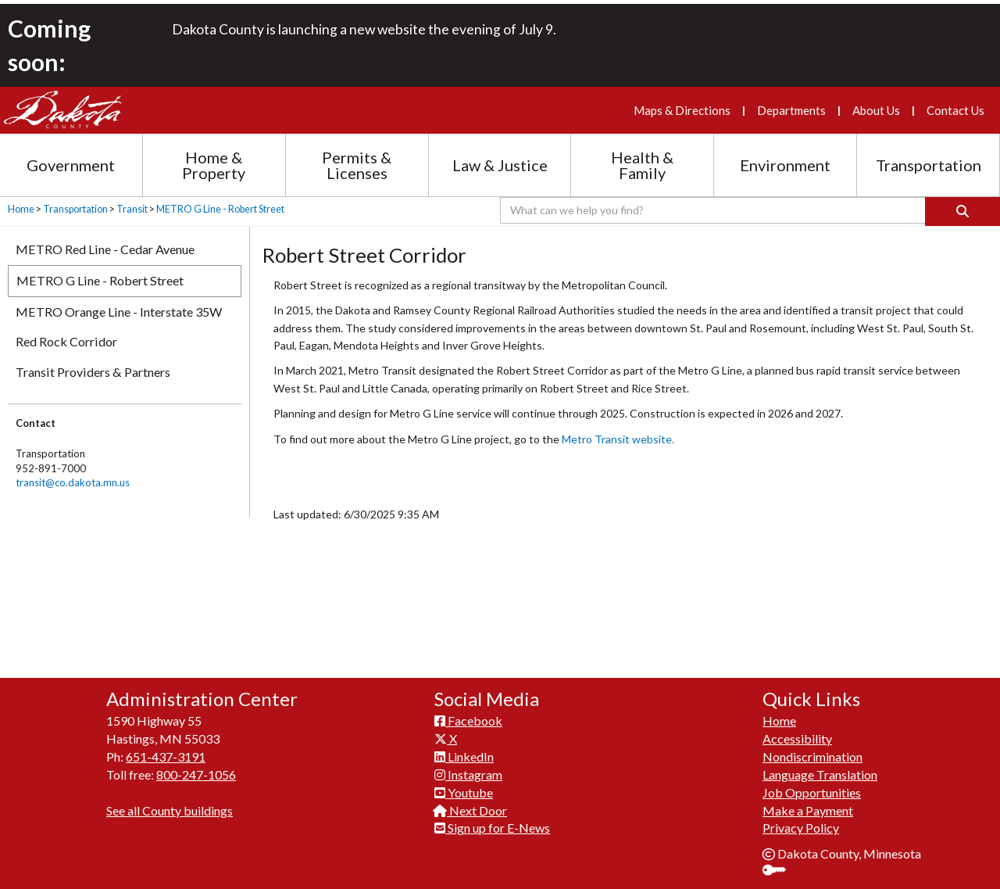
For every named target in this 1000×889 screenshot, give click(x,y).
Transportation (75, 209)
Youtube (463, 783)
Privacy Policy (800, 819)
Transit (132, 209)
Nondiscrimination (812, 747)
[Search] (962, 211)
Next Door (470, 801)
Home (21, 209)
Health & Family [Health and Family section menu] (642, 165)
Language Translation (819, 765)
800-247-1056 (196, 765)
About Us (876, 110)
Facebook (468, 711)
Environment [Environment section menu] (785, 165)
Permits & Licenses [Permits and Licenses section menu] (356, 165)
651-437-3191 (165, 747)
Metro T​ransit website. (618, 439)
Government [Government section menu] (71, 165)
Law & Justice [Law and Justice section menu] (500, 165)
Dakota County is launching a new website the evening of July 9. (364, 29)
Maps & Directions (682, 110)
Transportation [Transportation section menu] (928, 165)
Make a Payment (807, 801)
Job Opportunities (811, 783)
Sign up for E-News (492, 819)
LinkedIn (464, 747)
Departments (791, 110)
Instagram (468, 765)
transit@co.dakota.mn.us (73, 482)
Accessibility (797, 729)
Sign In (780, 862)
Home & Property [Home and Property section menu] (213, 165)
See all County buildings (169, 801)
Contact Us (955, 110)
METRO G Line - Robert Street (220, 209)
